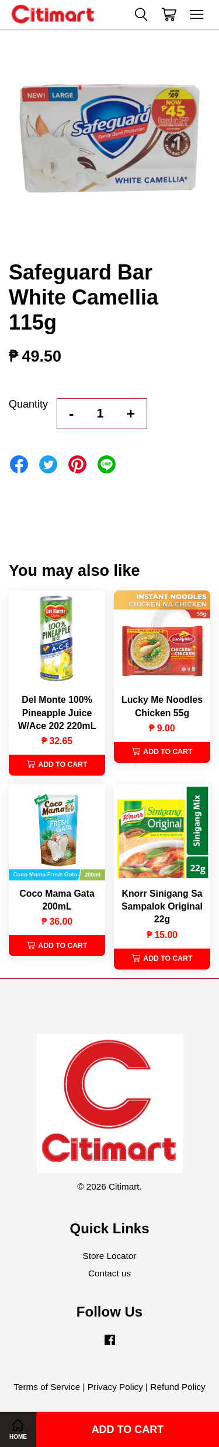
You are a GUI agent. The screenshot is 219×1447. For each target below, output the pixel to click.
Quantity (28, 404)
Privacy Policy (115, 1387)
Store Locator (110, 1256)
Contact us (109, 1273)
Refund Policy (177, 1387)
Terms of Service (46, 1387)
